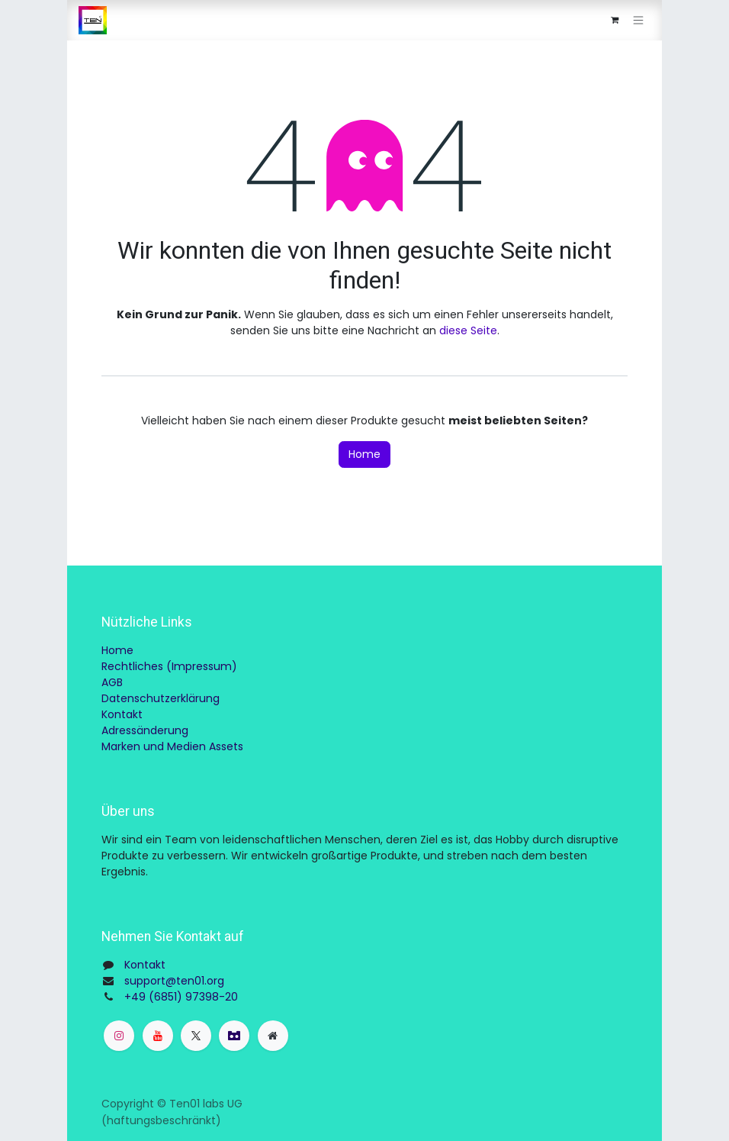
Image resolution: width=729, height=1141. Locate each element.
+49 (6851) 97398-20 (181, 996)
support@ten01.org (174, 980)
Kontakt (122, 714)
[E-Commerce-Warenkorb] (614, 20)
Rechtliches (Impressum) (169, 666)
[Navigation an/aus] (638, 20)
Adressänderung (144, 730)
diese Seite (468, 330)
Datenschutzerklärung (160, 698)
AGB (112, 682)
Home (364, 454)
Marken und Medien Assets (172, 746)
